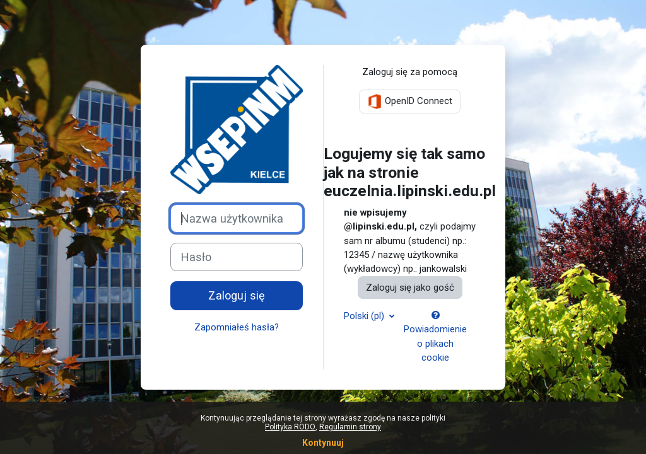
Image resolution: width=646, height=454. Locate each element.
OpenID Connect (409, 101)
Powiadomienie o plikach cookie (435, 337)
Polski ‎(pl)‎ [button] (365, 316)
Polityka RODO (290, 426)
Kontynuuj (323, 443)
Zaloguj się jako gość (410, 287)
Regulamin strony (350, 426)
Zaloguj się (236, 295)
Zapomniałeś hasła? (236, 327)
